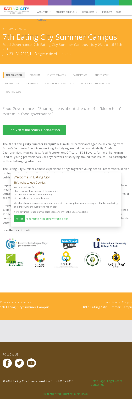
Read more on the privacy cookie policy (47, 218)
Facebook (9, 363)
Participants (80, 75)
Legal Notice (115, 381)
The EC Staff (102, 75)
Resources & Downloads (59, 83)
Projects (107, 12)
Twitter (21, 363)
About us (42, 12)
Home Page (98, 381)
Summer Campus (65, 12)
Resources (88, 12)
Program (35, 75)
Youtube (33, 363)
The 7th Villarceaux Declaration (34, 130)
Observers (32, 83)
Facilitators (12, 83)
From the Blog (13, 91)
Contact (42, 19)
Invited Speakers (56, 75)
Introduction (14, 75)
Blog (118, 12)
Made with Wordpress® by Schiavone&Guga (66, 393)
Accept (19, 218)
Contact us (97, 384)
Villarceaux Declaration (95, 83)
